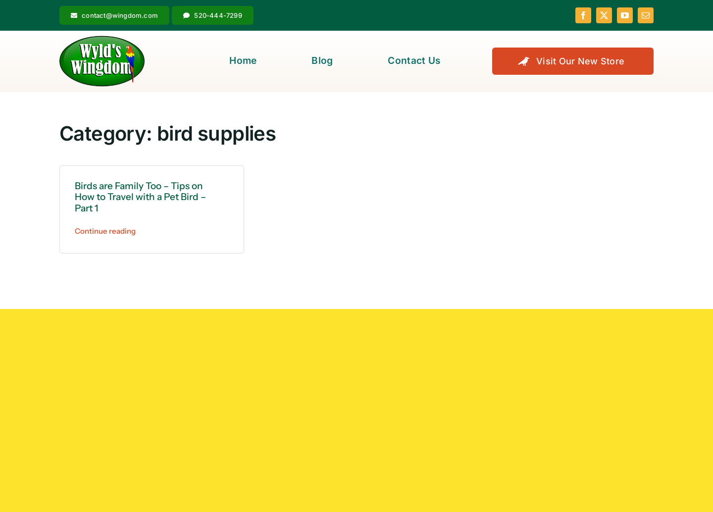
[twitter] (604, 15)
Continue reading (105, 231)
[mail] (646, 15)
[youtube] (625, 15)
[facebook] (583, 15)
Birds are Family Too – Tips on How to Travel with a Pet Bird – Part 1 (140, 197)
